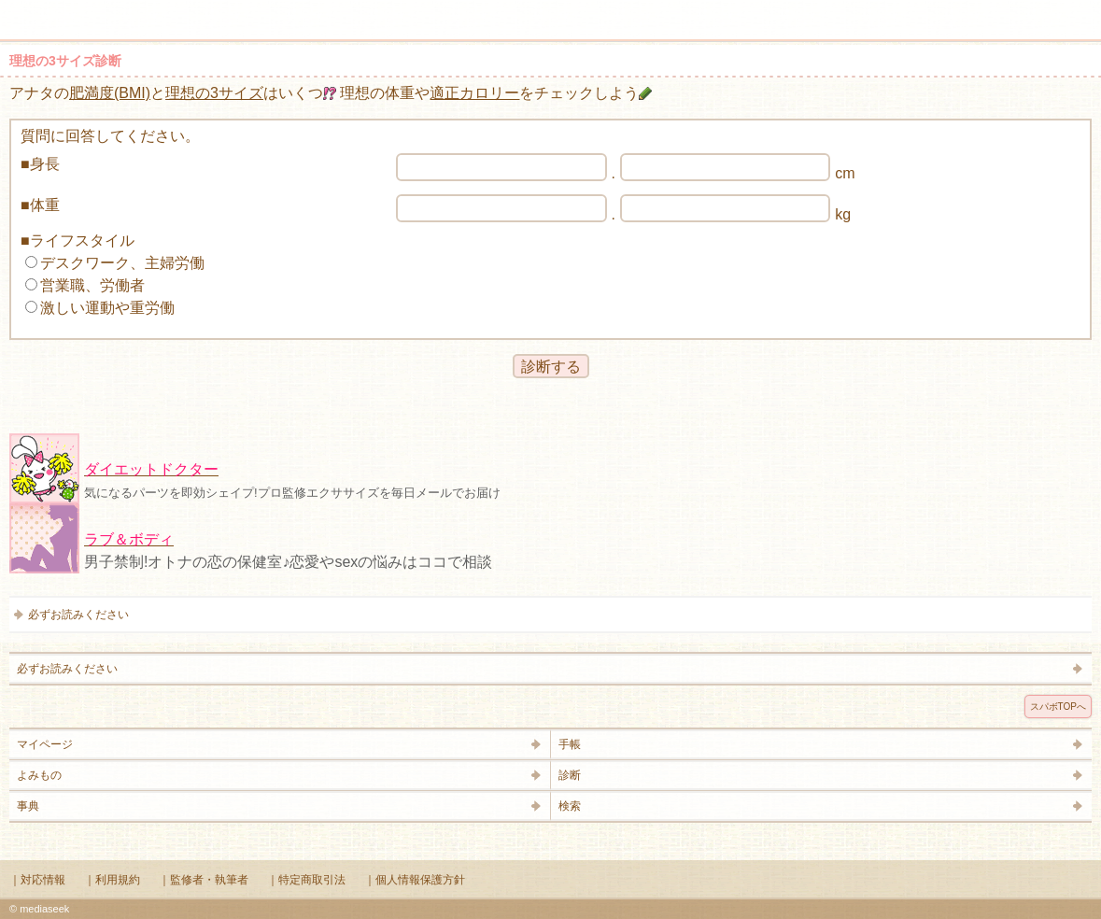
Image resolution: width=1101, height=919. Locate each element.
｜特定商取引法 (306, 879)
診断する (551, 367)
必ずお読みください (78, 614)
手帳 (569, 744)
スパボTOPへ (1058, 706)
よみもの (39, 775)
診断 (569, 775)
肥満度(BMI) (109, 93)
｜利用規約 (112, 879)
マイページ (45, 744)
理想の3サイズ (214, 93)
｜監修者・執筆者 (203, 879)
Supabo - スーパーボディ (555, 22)
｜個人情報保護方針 (414, 879)
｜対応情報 (37, 879)
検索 (1028, 11)
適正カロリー (474, 93)
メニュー (26, 11)
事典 (28, 806)
